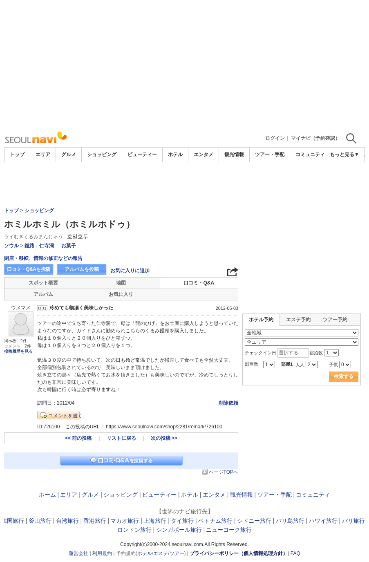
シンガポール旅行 (179, 529)
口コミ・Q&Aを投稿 (28, 269)
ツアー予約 (335, 319)
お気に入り (121, 294)
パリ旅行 (353, 520)
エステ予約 (298, 319)
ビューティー (142, 154)
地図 (121, 283)
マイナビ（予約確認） (315, 138)
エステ (160, 553)
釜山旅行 (40, 520)
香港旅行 (94, 520)
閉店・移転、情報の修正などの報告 (43, 258)
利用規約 (102, 553)
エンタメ (203, 154)
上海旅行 (154, 520)
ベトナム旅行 (215, 520)
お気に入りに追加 (130, 270)
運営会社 (78, 553)
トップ (17, 154)
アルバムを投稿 (82, 269)
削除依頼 (228, 403)
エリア (43, 154)
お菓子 (68, 246)
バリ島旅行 (290, 520)
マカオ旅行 (124, 520)
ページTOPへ (223, 472)
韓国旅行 (12, 520)
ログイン (275, 138)
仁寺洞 (46, 246)
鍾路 (29, 246)
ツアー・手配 (269, 154)
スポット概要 (43, 283)
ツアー (177, 553)
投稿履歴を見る (18, 351)
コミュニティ (310, 154)
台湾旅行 (67, 520)
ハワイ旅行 (323, 520)
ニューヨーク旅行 (229, 529)
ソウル (11, 246)
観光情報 (234, 154)
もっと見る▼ (344, 154)
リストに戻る (121, 438)
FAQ (295, 553)
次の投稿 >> (164, 438)
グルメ (68, 154)
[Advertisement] (184, 65)
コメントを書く (65, 416)
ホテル (175, 154)
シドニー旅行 (254, 520)
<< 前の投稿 (78, 438)
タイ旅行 (182, 520)
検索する (343, 376)
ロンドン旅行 (134, 529)
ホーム (47, 494)
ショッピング (101, 154)
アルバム (43, 294)
